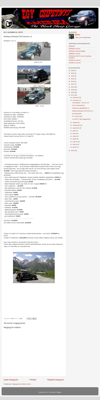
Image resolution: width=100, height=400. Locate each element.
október (75, 122)
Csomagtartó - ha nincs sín (80, 102)
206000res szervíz (74, 48)
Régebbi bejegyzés (55, 380)
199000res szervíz (74, 53)
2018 (72, 92)
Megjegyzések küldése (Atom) (21, 384)
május (75, 136)
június (75, 133)
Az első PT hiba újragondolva (81, 119)
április (75, 139)
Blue (78, 34)
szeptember (76, 125)
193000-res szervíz (75, 60)
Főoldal (33, 380)
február (75, 144)
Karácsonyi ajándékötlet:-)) (80, 108)
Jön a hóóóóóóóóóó (78, 105)
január (75, 147)
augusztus (76, 128)
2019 (72, 89)
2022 (72, 81)
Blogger (58, 392)
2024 (72, 76)
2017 (72, 95)
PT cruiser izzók (77, 116)
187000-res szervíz (75, 63)
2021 (72, 84)
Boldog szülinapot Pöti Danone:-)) (82, 111)
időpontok (72, 46)
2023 (72, 79)
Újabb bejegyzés (11, 380)
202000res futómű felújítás (77, 51)
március (75, 141)
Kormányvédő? (77, 113)
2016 (72, 150)
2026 (72, 70)
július (74, 131)
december (76, 97)
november (76, 100)
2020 (72, 87)
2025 (72, 73)
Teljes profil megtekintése (83, 37)
